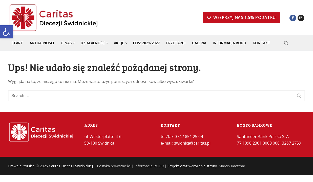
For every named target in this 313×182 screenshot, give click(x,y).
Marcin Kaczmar (232, 166)
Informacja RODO (149, 166)
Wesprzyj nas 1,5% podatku (241, 17)
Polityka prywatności (114, 166)
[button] (6, 31)
